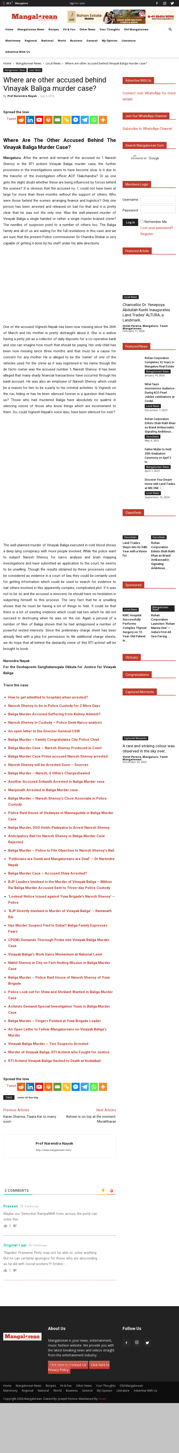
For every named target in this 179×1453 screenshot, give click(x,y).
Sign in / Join (77, 3)
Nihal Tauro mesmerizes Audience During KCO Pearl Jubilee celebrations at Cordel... (160, 394)
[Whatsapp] (94, 198)
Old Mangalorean (136, 29)
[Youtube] (39, 198)
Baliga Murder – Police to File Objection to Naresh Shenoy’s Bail (61, 900)
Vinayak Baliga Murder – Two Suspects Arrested (48, 1094)
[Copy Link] (66, 198)
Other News (87, 29)
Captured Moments (139, 697)
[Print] (48, 198)
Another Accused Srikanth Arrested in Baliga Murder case (56, 832)
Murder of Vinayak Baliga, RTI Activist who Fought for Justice (59, 1102)
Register (147, 234)
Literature (129, 40)
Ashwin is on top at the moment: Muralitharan (91, 1169)
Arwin (102, 1449)
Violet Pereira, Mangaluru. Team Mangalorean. (145, 327)
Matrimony (13, 40)
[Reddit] (21, 198)
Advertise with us (138, 80)
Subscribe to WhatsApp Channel (147, 129)
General (92, 40)
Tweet (11, 197)
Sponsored (133, 590)
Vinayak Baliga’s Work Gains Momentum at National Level (55, 1004)
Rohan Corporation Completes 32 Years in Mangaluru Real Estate (159, 362)
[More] (103, 198)
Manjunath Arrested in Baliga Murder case (43, 840)
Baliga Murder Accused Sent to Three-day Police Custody (62, 938)
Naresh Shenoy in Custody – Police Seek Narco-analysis (55, 773)
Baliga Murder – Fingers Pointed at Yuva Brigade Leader (54, 1071)
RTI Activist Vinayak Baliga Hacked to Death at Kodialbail (54, 1111)
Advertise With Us (17, 51)
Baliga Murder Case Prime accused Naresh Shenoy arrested (58, 806)
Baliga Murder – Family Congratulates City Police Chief (53, 789)
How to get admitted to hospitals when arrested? (48, 747)
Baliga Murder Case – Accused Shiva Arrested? (47, 923)
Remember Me (156, 222)
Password (130, 210)
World (62, 40)
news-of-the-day (27, 1147)
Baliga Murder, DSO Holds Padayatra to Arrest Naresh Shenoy (59, 877)
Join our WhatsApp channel (146, 116)
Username (130, 199)
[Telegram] (85, 198)
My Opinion (109, 40)
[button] (170, 29)
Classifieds (152, 438)
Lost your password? (157, 228)
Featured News (136, 346)
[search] (145, 158)
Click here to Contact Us (68, 1415)
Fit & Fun (69, 29)
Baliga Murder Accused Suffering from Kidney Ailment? (54, 764)
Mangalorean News (30, 29)
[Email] (57, 198)
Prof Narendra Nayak (22, 96)
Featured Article (137, 251)
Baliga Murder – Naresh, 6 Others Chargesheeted (49, 823)
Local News (53, 63)
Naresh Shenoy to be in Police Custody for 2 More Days (54, 756)
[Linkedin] (30, 198)
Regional (31, 40)
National (47, 40)
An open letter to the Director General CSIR (44, 781)
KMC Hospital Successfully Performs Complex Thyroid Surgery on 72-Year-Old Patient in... (134, 633)
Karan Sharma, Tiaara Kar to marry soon (29, 1169)
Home (9, 29)
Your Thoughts (110, 29)
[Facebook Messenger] (76, 198)
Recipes (53, 29)
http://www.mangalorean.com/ (53, 1200)
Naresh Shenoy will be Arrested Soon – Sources (48, 815)
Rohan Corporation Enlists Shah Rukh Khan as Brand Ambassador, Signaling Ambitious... (163, 561)
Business (76, 40)
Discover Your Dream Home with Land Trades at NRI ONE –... (160, 488)
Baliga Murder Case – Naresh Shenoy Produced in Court (55, 798)
